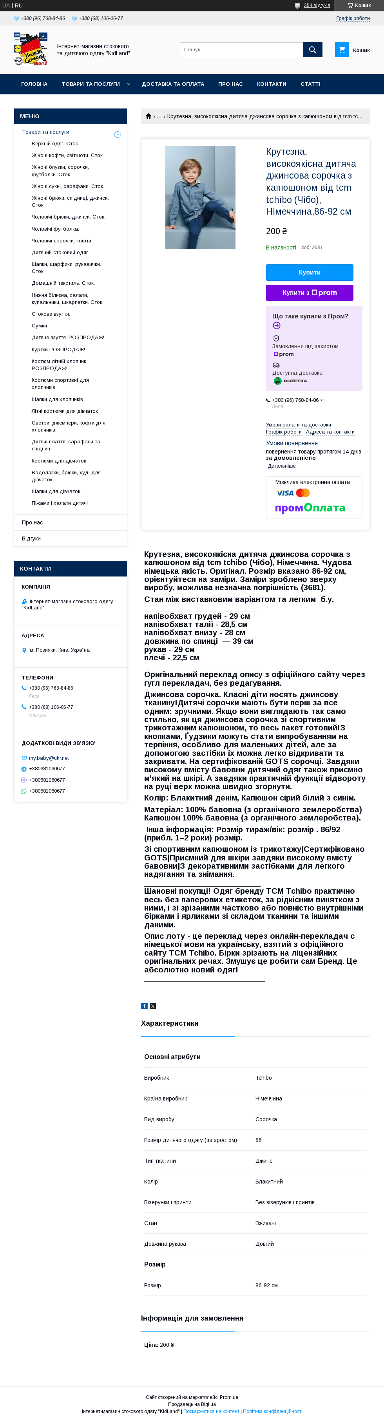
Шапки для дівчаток (56, 491)
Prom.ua (229, 1397)
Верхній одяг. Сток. (55, 143)
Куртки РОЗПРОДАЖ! (58, 349)
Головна (34, 84)
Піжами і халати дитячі (60, 503)
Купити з (310, 292)
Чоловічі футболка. (55, 229)
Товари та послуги (91, 84)
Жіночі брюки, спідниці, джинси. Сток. (70, 201)
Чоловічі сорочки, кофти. (62, 241)
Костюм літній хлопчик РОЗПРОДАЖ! (59, 364)
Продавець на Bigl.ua (192, 1404)
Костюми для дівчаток (59, 461)
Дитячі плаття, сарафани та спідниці (66, 445)
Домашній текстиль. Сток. (63, 283)
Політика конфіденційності (272, 1411)
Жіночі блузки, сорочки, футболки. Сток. (60, 170)
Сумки (39, 326)
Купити (310, 272)
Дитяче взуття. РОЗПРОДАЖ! (68, 337)
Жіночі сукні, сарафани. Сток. (68, 186)
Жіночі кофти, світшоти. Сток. (68, 155)
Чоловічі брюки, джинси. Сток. (68, 217)
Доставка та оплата (173, 84)
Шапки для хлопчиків (57, 399)
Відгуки (31, 538)
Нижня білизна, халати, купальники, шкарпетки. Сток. (67, 298)
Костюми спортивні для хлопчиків (60, 383)
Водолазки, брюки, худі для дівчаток (66, 476)
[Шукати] (312, 49)
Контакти (271, 84)
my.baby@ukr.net (49, 758)
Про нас (230, 84)
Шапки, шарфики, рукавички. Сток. (66, 267)
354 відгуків (317, 5)
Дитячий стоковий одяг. (60, 252)
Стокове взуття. (51, 314)
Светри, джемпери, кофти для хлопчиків (68, 426)
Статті (311, 84)
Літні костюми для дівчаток (65, 411)
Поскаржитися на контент (211, 1411)
